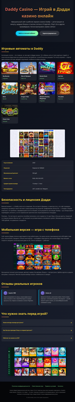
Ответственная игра (37, 386)
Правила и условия (50, 386)
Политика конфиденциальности (21, 386)
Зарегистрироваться (49, 33)
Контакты (60, 386)
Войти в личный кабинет (27, 33)
